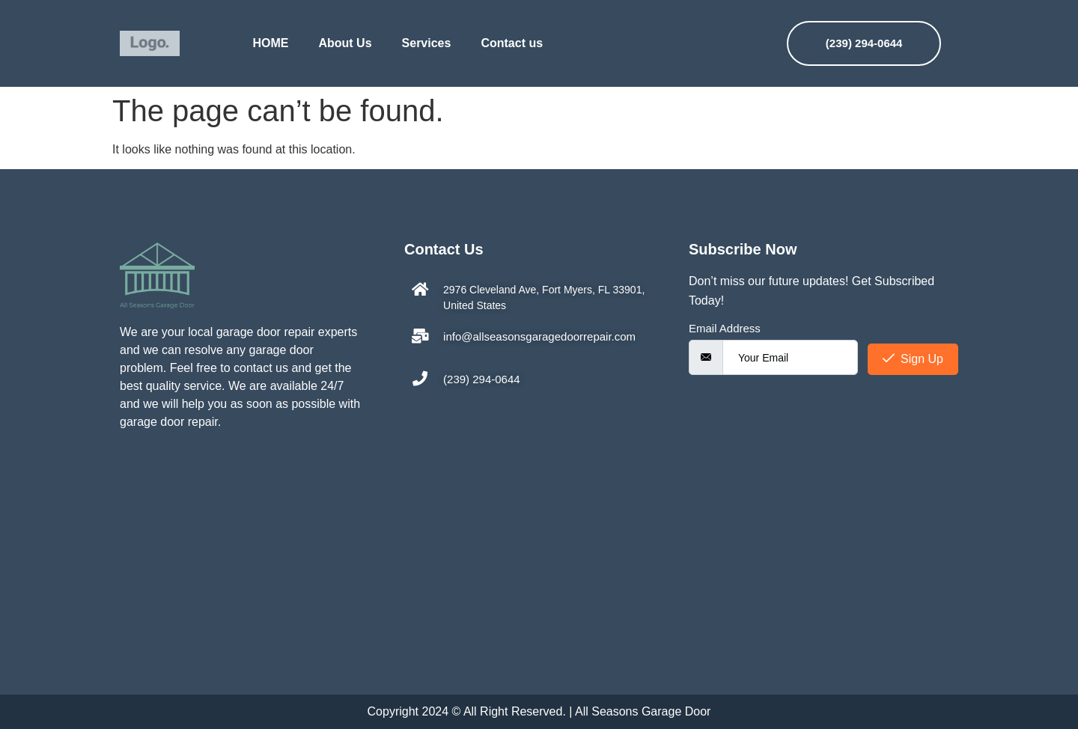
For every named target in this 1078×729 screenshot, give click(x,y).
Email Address (725, 328)
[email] (790, 357)
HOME (270, 43)
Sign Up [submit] (913, 359)
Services (426, 43)
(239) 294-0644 (864, 43)
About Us (344, 43)
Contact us (512, 43)
